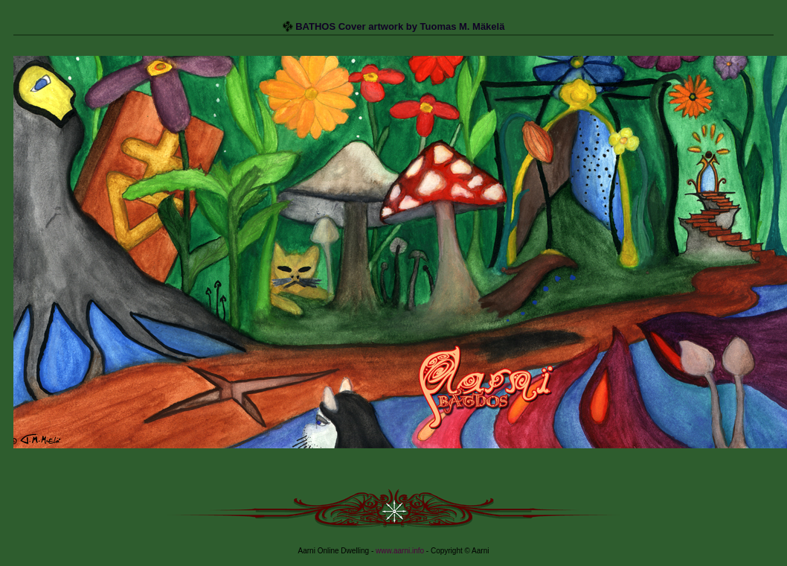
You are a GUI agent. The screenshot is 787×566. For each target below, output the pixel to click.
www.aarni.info (400, 551)
